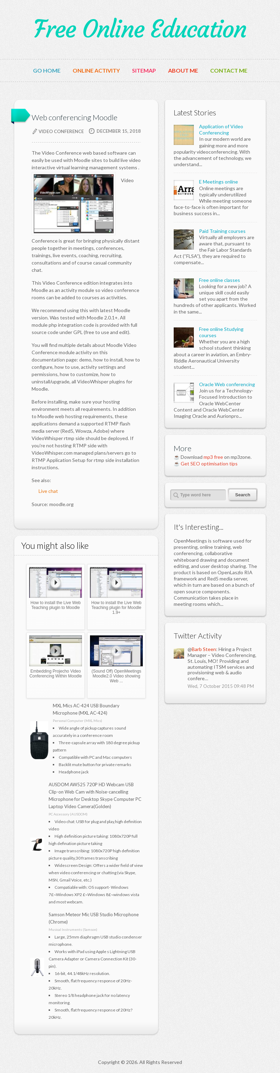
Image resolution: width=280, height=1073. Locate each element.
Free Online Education (140, 29)
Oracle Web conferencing (227, 384)
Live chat (48, 491)
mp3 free (213, 457)
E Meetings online (218, 182)
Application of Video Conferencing (221, 129)
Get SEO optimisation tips (209, 463)
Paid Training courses (222, 231)
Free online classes (219, 280)
